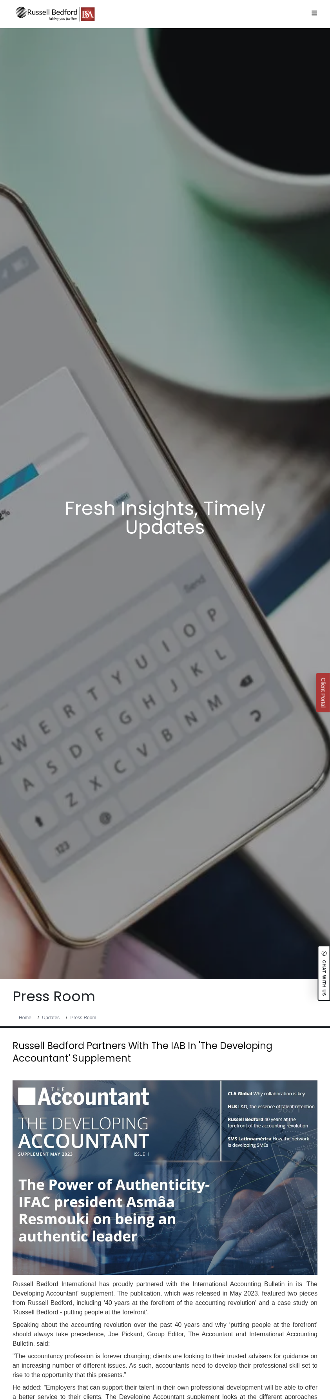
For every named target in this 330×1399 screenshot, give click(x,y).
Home (25, 1017)
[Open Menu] (314, 13)
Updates (51, 1017)
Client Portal (323, 692)
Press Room (83, 1017)
